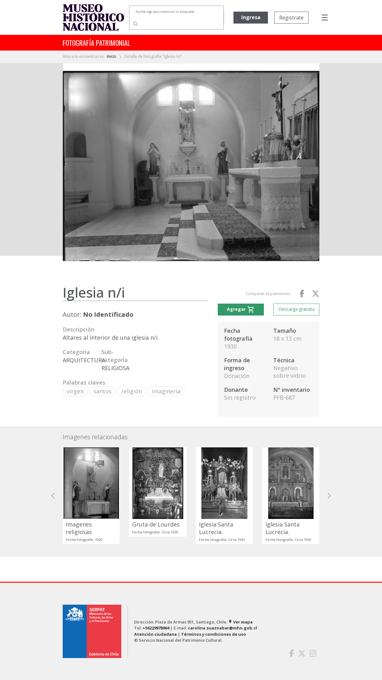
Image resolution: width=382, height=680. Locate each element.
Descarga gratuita (296, 309)
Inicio (112, 56)
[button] (53, 495)
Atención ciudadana (155, 634)
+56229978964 (156, 628)
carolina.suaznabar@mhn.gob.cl (222, 628)
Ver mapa (240, 622)
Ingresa (250, 17)
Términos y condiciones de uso (213, 634)
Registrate (291, 17)
